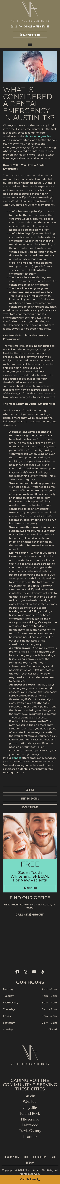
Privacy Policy (11, 1157)
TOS (26, 1157)
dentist (16, 757)
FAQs (53, 1157)
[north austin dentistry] (30, 942)
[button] (30, 44)
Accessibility (39, 1157)
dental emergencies (38, 136)
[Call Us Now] (30, 1179)
